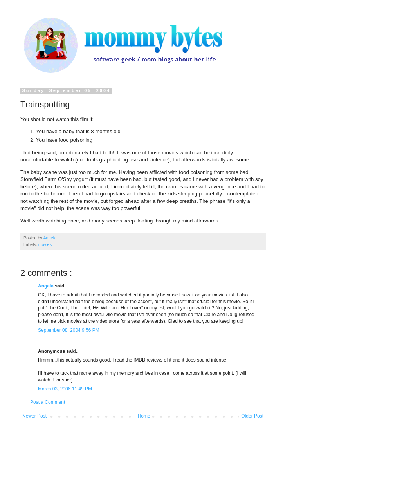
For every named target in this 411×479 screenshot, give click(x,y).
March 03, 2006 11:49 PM (65, 389)
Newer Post (34, 416)
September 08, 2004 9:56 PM (68, 330)
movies (45, 244)
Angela (46, 286)
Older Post (252, 416)
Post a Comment (47, 402)
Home (144, 416)
